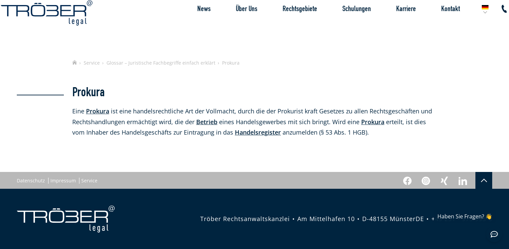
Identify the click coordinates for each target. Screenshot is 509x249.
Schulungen (340, 25)
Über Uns (230, 25)
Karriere (390, 25)
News (188, 25)
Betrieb (206, 122)
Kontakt (434, 25)
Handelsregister (258, 132)
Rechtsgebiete (283, 25)
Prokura (97, 111)
